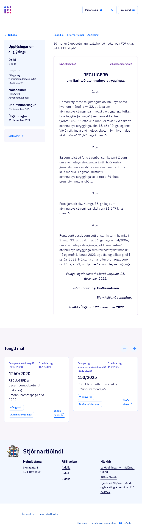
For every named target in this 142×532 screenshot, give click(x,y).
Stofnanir (82, 523)
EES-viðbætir (109, 477)
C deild (66, 479)
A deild (66, 467)
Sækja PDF (17, 135)
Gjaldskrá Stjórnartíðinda (116, 483)
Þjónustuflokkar (49, 514)
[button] (93, 10)
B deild (66, 473)
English (126, 523)
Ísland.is (28, 514)
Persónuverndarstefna (103, 523)
